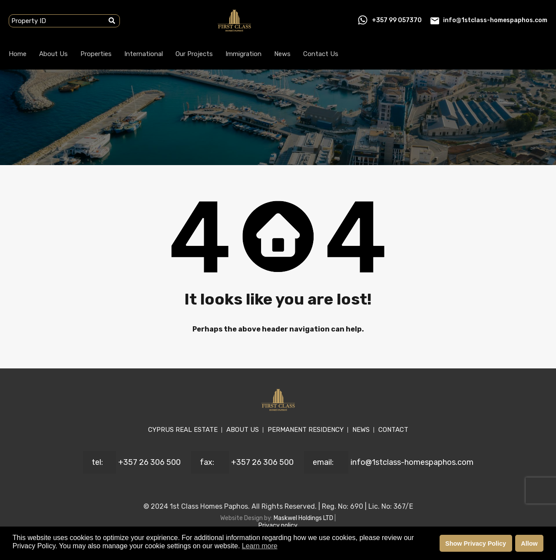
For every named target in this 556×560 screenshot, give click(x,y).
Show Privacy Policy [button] (475, 543)
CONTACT (393, 430)
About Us (53, 54)
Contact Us (320, 54)
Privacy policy (278, 525)
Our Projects (194, 54)
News (282, 54)
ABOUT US (242, 430)
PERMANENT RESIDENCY (306, 430)
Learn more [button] (260, 546)
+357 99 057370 (397, 20)
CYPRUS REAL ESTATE (183, 430)
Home (17, 54)
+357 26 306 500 (149, 462)
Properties (96, 54)
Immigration (243, 54)
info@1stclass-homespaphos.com (495, 20)
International (143, 54)
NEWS (361, 430)
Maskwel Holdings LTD (304, 518)
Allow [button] (529, 543)
